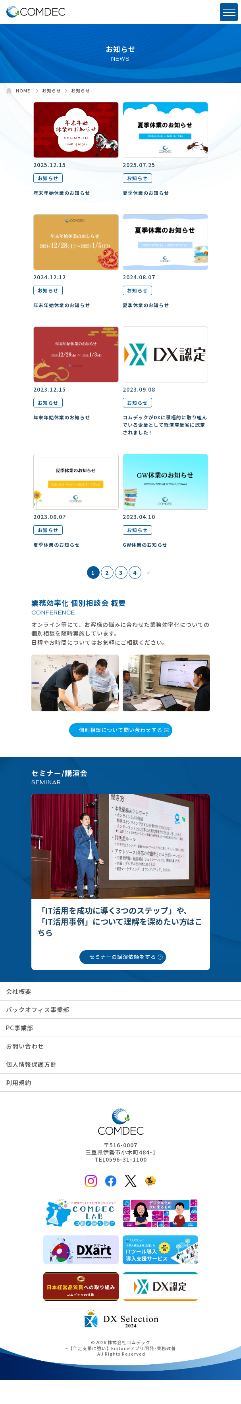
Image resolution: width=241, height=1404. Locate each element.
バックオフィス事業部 (37, 1009)
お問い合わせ (25, 1046)
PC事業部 (19, 1028)
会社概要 (18, 991)
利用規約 (18, 1082)
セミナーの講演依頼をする (122, 956)
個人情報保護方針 (31, 1064)
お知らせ (48, 178)
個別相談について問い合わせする (120, 730)
